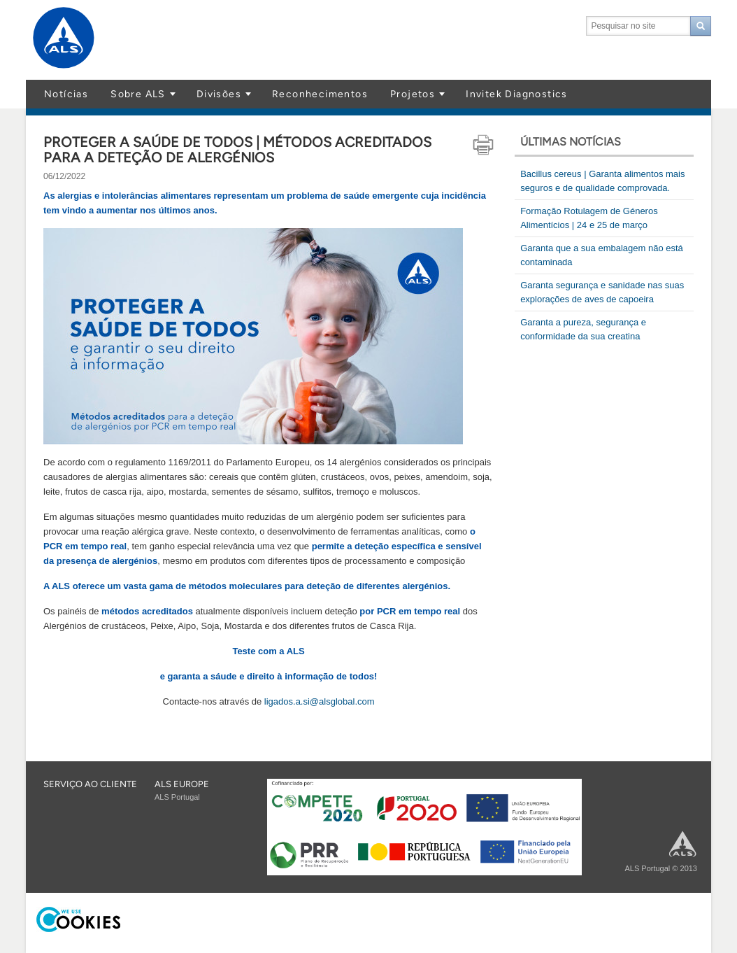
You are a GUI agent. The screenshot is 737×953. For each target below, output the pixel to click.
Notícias (66, 94)
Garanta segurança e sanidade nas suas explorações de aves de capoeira (602, 292)
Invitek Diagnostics (517, 94)
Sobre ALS (138, 94)
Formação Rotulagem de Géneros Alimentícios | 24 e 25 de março (589, 218)
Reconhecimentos (320, 94)
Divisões (218, 94)
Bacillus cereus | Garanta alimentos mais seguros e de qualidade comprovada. (602, 181)
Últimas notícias (570, 141)
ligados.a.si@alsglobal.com (319, 701)
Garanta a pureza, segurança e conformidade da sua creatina (583, 329)
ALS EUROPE (182, 784)
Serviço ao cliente (90, 784)
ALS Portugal (177, 797)
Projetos (412, 94)
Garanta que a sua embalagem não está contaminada (601, 255)
